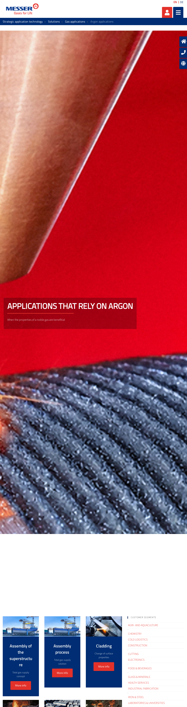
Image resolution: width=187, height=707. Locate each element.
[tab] (155, 617)
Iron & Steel (136, 697)
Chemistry (135, 634)
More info (20, 685)
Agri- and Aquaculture (143, 625)
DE (181, 2)
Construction (137, 645)
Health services (138, 683)
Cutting (133, 654)
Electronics (136, 660)
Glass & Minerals (139, 677)
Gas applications (75, 21)
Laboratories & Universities (146, 703)
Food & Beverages (140, 668)
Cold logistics (138, 640)
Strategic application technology (23, 21)
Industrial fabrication (143, 689)
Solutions (54, 21)
